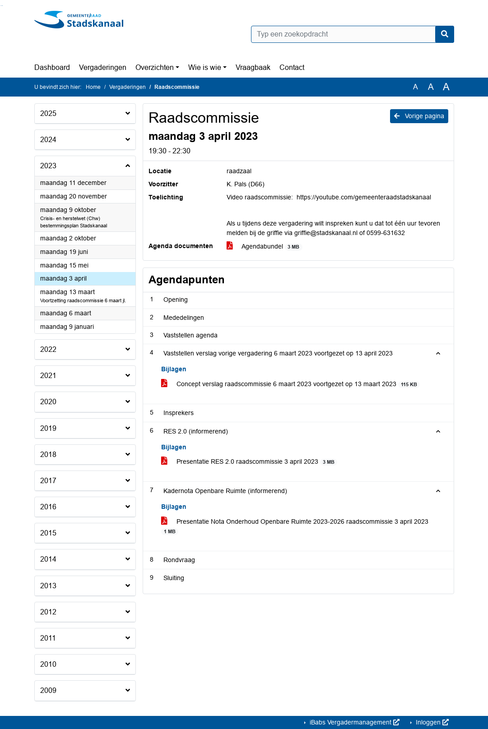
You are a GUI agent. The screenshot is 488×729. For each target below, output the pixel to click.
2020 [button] (48, 402)
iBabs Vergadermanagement (354, 722)
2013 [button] (48, 586)
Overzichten (154, 67)
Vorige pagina (419, 116)
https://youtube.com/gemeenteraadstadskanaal (364, 197)
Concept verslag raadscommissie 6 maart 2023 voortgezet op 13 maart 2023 (290, 384)
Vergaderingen (102, 67)
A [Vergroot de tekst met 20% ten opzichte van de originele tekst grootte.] (431, 87)
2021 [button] (48, 375)
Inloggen (431, 722)
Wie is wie (204, 67)
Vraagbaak (253, 67)
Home (93, 87)
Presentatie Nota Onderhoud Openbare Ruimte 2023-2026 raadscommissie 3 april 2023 (294, 526)
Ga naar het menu (2, 5)
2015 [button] (48, 533)
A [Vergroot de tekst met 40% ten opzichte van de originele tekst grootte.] (446, 87)
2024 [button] (48, 139)
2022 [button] (48, 349)
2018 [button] (48, 454)
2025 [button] (48, 113)
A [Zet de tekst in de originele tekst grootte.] (415, 87)
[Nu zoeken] (444, 34)
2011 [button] (48, 638)
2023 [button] (48, 166)
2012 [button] (48, 612)
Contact (291, 67)
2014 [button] (48, 559)
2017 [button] (48, 480)
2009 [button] (48, 690)
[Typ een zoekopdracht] (352, 34)
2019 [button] (48, 428)
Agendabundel (264, 246)
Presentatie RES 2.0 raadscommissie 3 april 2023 (249, 462)
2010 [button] (48, 664)
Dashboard (52, 67)
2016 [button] (48, 507)
